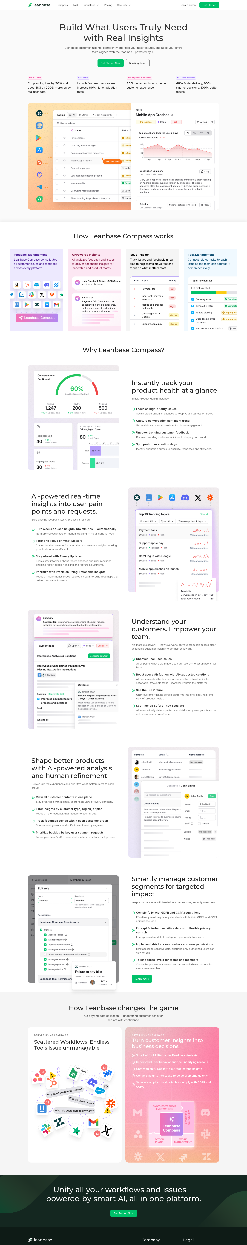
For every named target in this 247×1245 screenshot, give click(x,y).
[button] (91, 5)
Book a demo (188, 5)
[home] (39, 5)
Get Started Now (111, 63)
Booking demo (137, 63)
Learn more (142, 978)
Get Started (209, 5)
